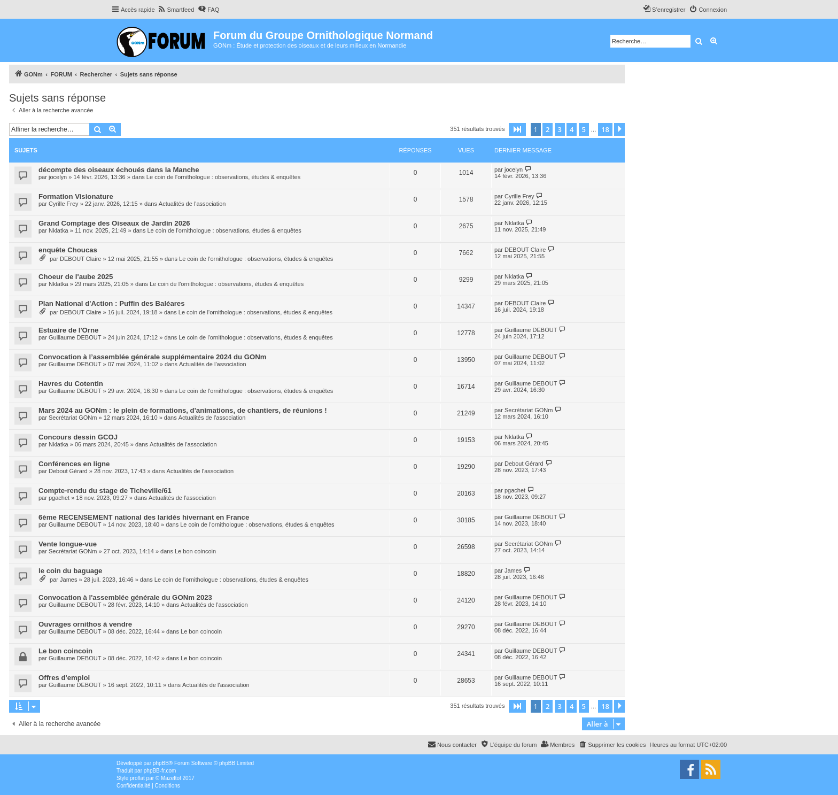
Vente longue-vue (67, 544)
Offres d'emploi (64, 678)
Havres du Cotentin (70, 384)
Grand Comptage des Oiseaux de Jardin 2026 (114, 223)
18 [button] (605, 129)
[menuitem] (176, 9)
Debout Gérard (68, 471)
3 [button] (560, 129)
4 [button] (571, 129)
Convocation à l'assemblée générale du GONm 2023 (125, 597)
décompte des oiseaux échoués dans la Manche (118, 170)
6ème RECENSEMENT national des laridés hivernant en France (143, 517)
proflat (137, 778)
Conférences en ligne (74, 464)
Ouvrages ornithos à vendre (85, 624)
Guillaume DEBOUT (75, 337)
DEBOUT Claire (80, 259)
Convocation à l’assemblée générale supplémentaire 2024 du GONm (152, 357)
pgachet (59, 498)
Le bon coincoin (195, 551)
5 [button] (584, 129)
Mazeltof (171, 778)
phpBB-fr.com (160, 771)
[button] (517, 129)
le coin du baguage (70, 571)
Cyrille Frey (64, 203)
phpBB (161, 763)
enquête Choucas (67, 250)
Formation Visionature (75, 196)
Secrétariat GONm (73, 417)
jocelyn (58, 177)
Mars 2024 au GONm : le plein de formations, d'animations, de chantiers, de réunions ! (182, 410)
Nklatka (58, 230)
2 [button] (547, 129)
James (68, 579)
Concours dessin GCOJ (78, 437)
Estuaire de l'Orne (68, 330)
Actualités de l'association (192, 203)
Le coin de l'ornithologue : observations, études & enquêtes (223, 177)
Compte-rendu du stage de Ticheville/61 (105, 491)
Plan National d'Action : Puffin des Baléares (111, 303)
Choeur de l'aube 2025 (75, 277)
